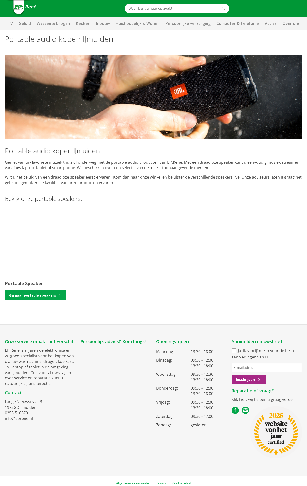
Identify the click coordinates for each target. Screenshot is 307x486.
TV (10, 23)
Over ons (291, 23)
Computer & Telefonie (237, 23)
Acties (271, 23)
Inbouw (103, 23)
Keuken (83, 23)
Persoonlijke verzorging (188, 23)
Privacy (161, 483)
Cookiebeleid (181, 483)
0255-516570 (16, 413)
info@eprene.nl (19, 418)
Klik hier (239, 399)
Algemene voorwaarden (133, 483)
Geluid (25, 23)
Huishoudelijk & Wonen (138, 23)
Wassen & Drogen (53, 23)
